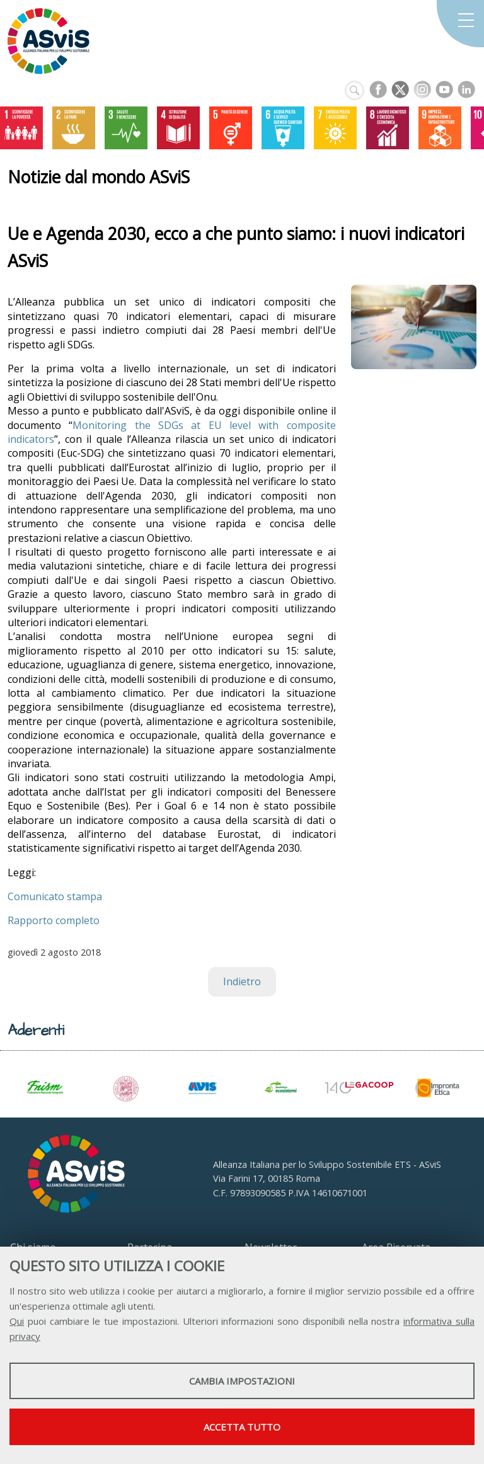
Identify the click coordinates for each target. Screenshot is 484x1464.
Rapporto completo (54, 920)
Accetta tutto (242, 1427)
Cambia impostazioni (242, 1381)
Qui (16, 1321)
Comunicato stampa (55, 896)
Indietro (242, 981)
